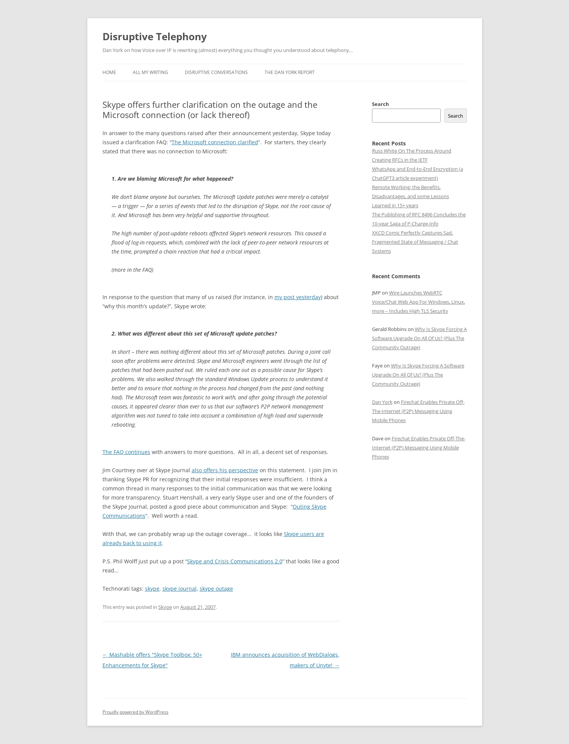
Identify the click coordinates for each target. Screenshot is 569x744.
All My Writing (150, 72)
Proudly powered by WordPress (135, 712)
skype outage (216, 588)
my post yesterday (297, 297)
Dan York (382, 402)
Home (109, 72)
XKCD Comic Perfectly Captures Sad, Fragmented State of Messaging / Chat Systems (415, 241)
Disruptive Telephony (154, 36)
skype (152, 588)
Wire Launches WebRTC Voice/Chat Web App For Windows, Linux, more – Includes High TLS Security (418, 301)
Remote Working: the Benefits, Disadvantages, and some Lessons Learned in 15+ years (410, 196)
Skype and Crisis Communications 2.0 (234, 561)
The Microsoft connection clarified (215, 142)
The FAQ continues (126, 452)
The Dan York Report (290, 72)
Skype (165, 607)
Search (380, 104)
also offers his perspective (225, 470)
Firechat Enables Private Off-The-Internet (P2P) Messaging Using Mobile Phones (418, 411)
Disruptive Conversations (216, 72)
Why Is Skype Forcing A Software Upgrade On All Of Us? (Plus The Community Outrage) (419, 338)
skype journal (179, 588)
